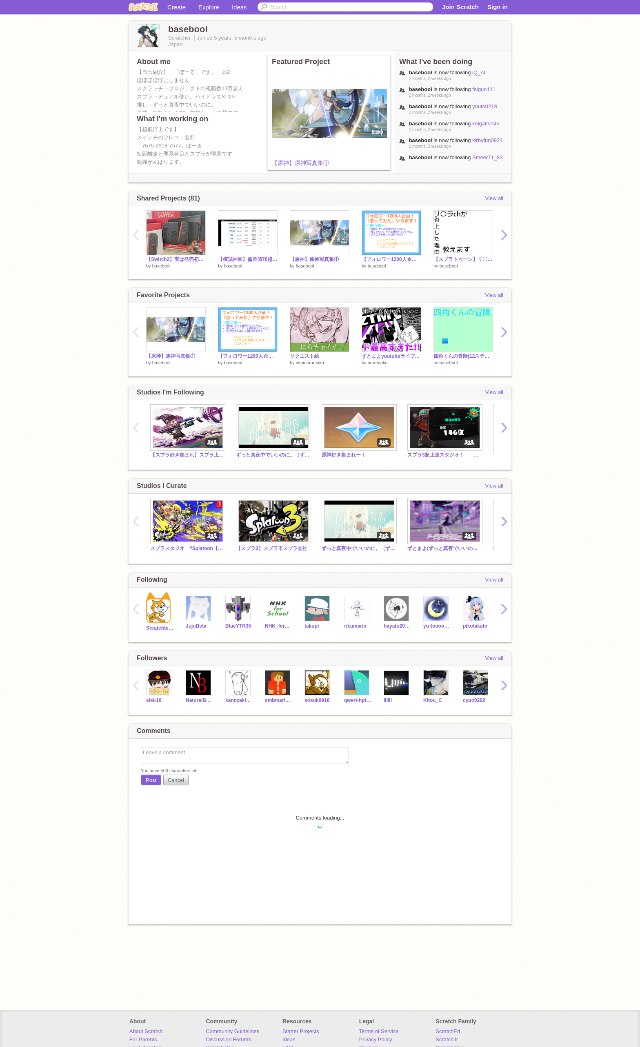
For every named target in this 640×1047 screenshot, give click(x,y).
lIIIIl (388, 700)
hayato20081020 (397, 626)
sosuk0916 (316, 700)
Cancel (176, 780)
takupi (311, 626)
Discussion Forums (228, 1039)
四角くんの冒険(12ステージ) (463, 356)
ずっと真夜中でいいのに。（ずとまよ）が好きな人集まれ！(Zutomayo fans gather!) (272, 455)
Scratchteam (159, 628)
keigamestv (485, 123)
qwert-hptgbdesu (357, 700)
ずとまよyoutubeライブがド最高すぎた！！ (391, 356)
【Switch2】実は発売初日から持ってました (176, 259)
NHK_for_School (278, 626)
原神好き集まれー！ (344, 455)
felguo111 (484, 89)
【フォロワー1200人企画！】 (391, 259)
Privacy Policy (375, 1039)
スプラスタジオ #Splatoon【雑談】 (187, 548)
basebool (161, 265)
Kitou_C (432, 700)
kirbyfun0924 (487, 140)
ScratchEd (448, 1031)
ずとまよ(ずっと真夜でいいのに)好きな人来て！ (444, 548)
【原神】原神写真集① (300, 163)
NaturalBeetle (199, 700)
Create (176, 7)
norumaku (378, 362)
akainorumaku (310, 362)
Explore (208, 7)
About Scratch (146, 1031)
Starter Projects (300, 1031)
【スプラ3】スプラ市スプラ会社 (271, 548)
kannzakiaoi (239, 700)
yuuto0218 (484, 106)
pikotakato (475, 626)
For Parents (143, 1039)
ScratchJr (447, 1039)
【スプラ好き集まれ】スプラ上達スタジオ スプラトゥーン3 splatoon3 (187, 455)
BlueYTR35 (238, 626)
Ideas (239, 7)
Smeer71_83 (487, 157)
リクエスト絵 (304, 356)
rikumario (355, 626)
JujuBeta (196, 626)
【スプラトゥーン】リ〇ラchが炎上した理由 (463, 259)
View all (494, 198)
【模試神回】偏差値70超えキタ (248, 259)
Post (151, 780)
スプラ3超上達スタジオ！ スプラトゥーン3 (444, 455)
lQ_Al (478, 72)
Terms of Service (379, 1031)
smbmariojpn (278, 700)
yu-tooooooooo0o (437, 626)
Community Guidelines (232, 1031)
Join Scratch (460, 6)
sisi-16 (153, 700)
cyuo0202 (474, 700)
